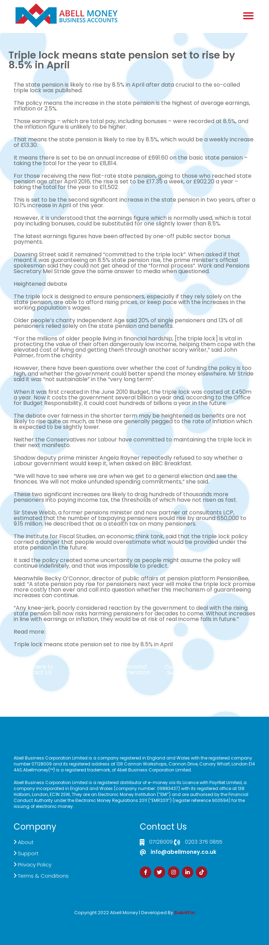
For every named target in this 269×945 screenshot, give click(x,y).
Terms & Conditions (43, 875)
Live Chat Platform (90, 669)
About (26, 842)
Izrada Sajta (113, 917)
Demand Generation (134, 669)
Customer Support (178, 669)
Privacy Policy (34, 864)
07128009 (161, 842)
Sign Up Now (233, 667)
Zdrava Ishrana (151, 917)
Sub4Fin (184, 912)
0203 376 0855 (203, 842)
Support (28, 853)
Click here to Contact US (36, 669)
